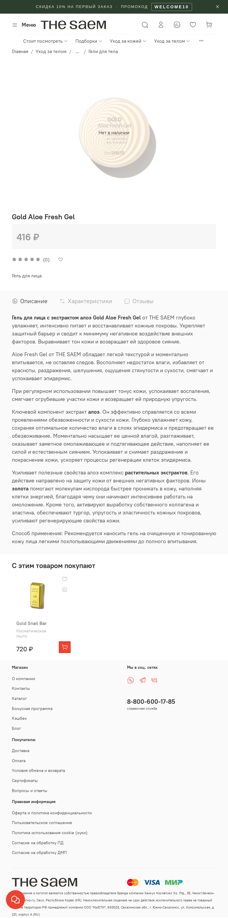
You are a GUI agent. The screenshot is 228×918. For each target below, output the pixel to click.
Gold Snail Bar (39, 619)
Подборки (89, 41)
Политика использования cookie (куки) (50, 828)
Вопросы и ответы (29, 786)
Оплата (19, 756)
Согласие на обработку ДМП (39, 848)
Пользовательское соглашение (42, 818)
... (77, 51)
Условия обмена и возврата (38, 766)
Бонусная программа (32, 704)
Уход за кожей (128, 41)
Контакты (21, 684)
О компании (23, 674)
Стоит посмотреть (45, 41)
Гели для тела (103, 51)
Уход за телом (172, 41)
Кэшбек (19, 714)
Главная (20, 51)
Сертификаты (25, 776)
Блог (16, 724)
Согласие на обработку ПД (38, 838)
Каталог (19, 694)
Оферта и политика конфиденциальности (52, 808)
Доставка (20, 746)
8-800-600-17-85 (151, 698)
